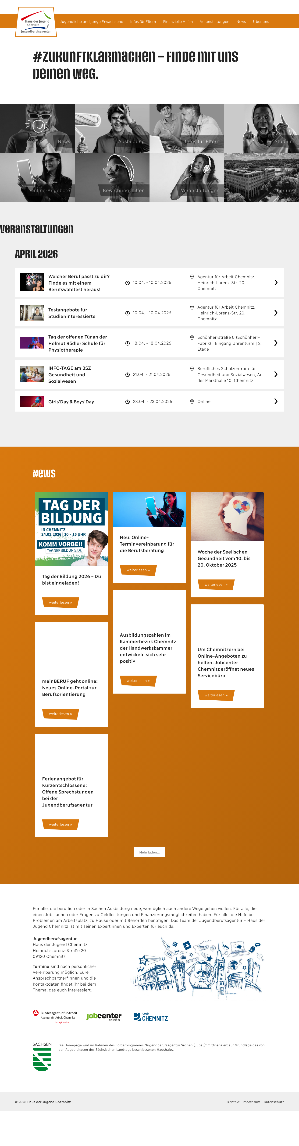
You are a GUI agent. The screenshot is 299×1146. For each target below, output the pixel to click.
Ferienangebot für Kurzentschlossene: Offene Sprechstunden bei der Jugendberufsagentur (67, 791)
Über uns (261, 21)
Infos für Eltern (143, 21)
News (241, 21)
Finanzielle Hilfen (178, 21)
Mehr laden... (149, 852)
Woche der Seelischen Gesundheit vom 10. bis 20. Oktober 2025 (224, 558)
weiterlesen (59, 602)
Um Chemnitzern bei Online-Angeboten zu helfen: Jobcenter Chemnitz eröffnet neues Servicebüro (226, 662)
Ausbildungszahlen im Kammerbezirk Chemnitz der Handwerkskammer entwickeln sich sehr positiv (148, 647)
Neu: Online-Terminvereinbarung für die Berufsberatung (147, 543)
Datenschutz (274, 1102)
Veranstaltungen (214, 21)
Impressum (251, 1102)
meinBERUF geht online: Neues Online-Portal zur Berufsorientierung (69, 687)
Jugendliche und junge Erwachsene (91, 21)
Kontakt (233, 1102)
